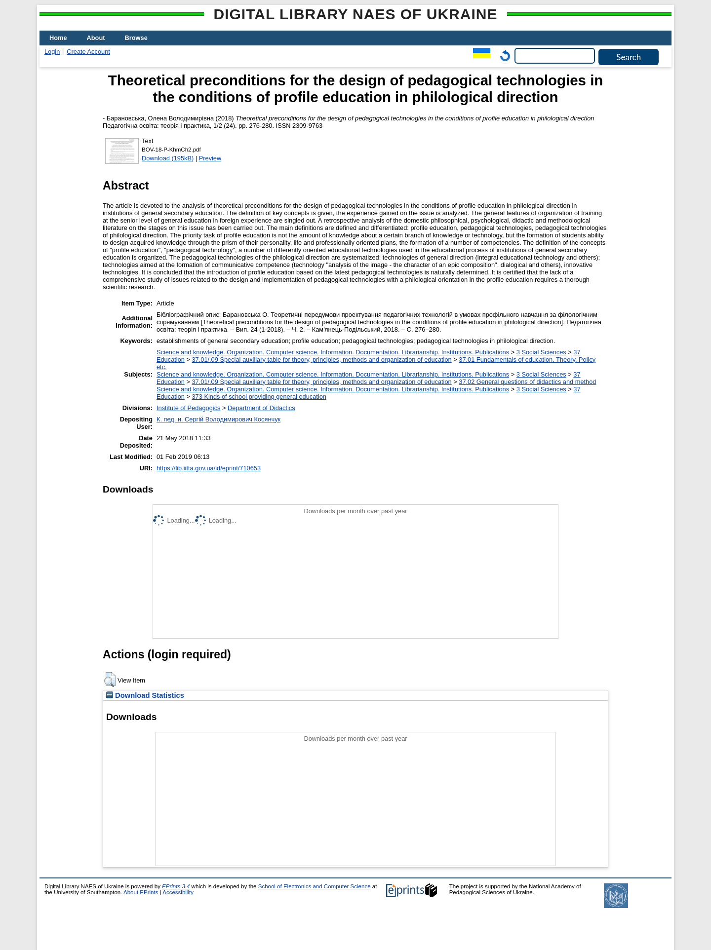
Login (52, 51)
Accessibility (178, 892)
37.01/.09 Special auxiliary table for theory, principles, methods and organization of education (321, 359)
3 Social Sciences (541, 352)
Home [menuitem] (58, 37)
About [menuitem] (96, 37)
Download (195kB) (168, 158)
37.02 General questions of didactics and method (527, 381)
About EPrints (140, 892)
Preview (210, 158)
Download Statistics (145, 695)
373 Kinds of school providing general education (259, 396)
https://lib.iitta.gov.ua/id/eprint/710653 (209, 468)
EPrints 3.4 (176, 886)
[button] (110, 679)
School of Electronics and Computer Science (314, 886)
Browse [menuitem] (136, 37)
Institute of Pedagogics (188, 408)
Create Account (88, 51)
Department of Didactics (261, 408)
